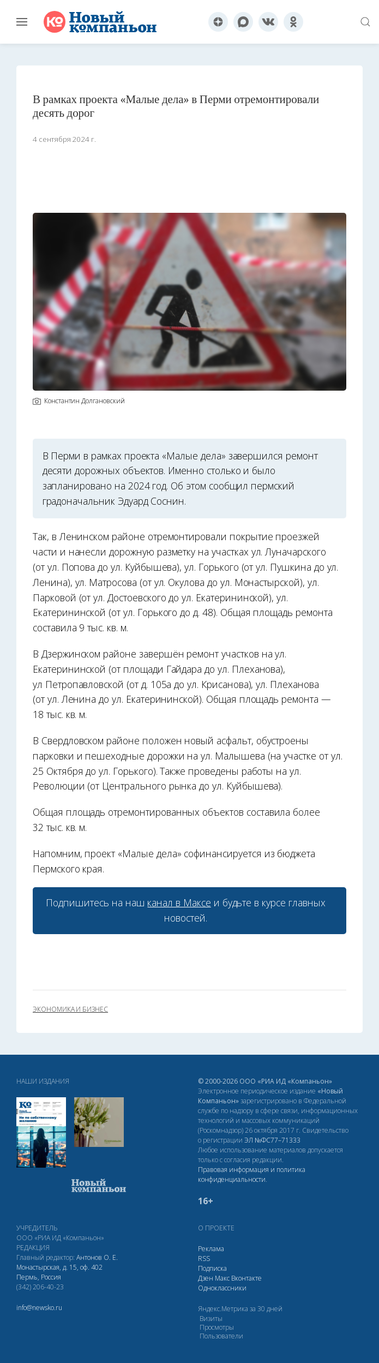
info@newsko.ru (39, 1307)
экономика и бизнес (70, 1009)
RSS (204, 1258)
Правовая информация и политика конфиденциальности (251, 1174)
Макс (222, 1278)
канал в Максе (178, 902)
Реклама (211, 1248)
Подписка (212, 1268)
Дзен (205, 1278)
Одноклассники (222, 1288)
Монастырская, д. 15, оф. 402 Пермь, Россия (59, 1272)
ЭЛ (272, 1140)
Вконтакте (246, 1278)
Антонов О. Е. (97, 1257)
